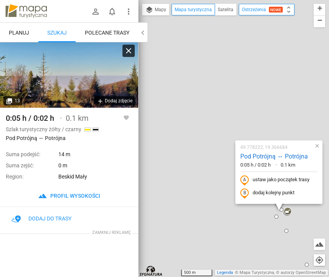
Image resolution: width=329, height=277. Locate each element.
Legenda (225, 272)
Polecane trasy (107, 33)
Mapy (155, 10)
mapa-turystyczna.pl (26, 11)
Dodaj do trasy (41, 218)
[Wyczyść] (128, 51)
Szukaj (57, 33)
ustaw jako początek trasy (229, 105)
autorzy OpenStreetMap (303, 272)
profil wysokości (69, 195)
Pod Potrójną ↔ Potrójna (228, 81)
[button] (165, 248)
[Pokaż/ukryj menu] (128, 11)
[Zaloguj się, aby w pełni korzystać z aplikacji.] (126, 117)
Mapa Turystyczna (257, 272)
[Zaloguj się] (95, 11)
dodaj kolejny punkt (222, 118)
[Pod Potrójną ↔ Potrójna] (69, 75)
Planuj (19, 33)
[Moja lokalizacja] (319, 260)
